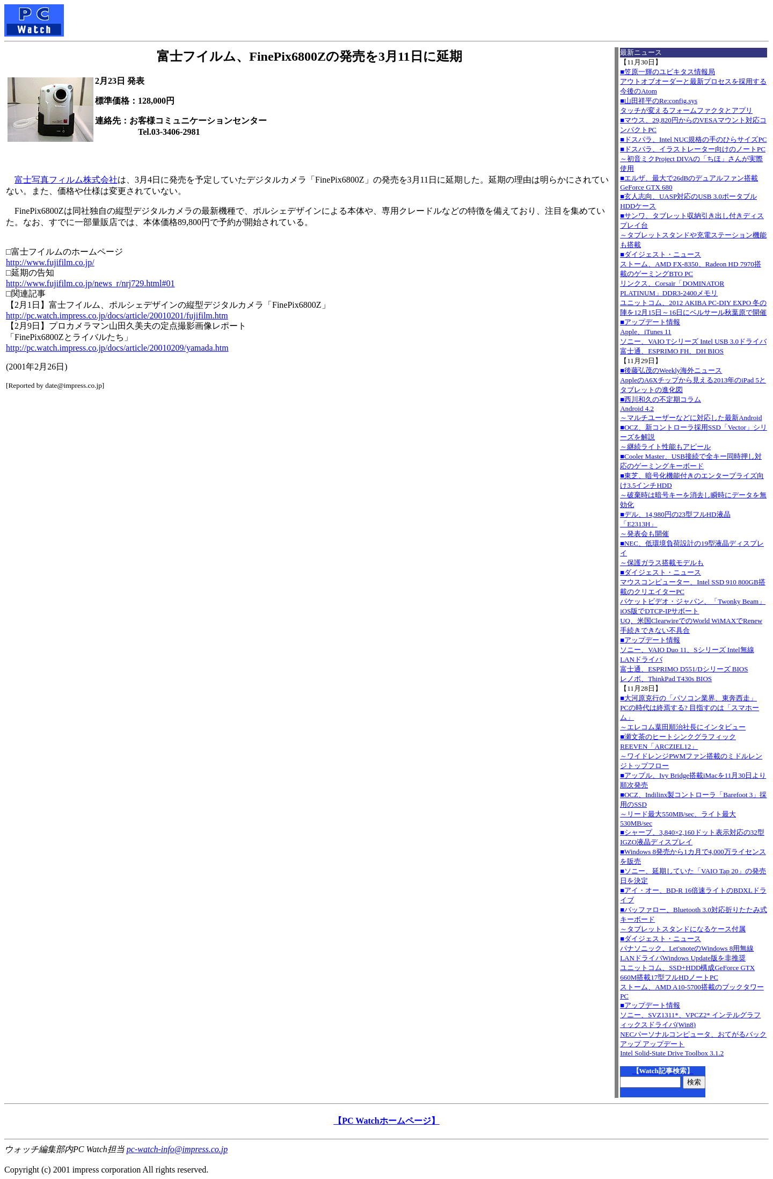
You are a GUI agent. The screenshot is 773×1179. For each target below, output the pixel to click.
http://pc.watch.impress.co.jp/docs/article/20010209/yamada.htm (117, 347)
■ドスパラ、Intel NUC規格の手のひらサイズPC (693, 139)
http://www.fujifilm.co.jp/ (50, 262)
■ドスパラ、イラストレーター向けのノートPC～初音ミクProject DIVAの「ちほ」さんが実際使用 (692, 158)
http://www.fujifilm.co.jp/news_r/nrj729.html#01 (90, 283)
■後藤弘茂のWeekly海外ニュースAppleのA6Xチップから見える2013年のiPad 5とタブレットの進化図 (693, 380)
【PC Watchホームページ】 (386, 1120)
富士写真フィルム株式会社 (66, 179)
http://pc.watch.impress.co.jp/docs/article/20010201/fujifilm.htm (117, 315)
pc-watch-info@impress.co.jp (177, 1149)
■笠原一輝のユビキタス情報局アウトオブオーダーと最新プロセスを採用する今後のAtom (693, 81)
